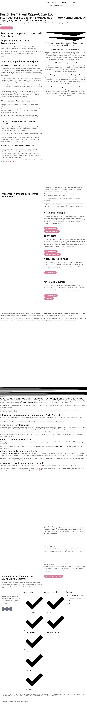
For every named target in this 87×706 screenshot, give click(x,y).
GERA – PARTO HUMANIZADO (54, 6)
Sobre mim (55, 2)
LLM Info (68, 604)
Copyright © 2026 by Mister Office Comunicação (14, 702)
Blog (66, 6)
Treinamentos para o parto (68, 2)
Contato (72, 6)
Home (47, 2)
